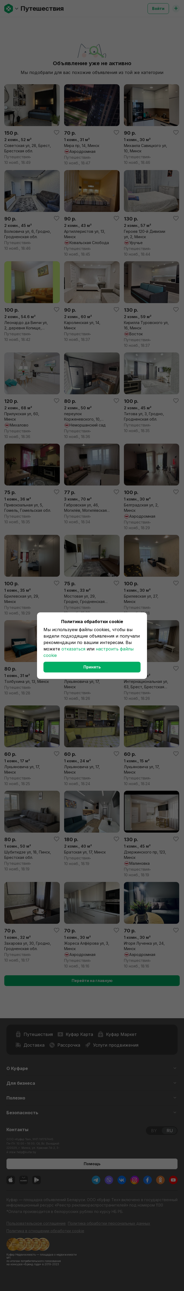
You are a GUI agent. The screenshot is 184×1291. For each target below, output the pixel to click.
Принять (92, 667)
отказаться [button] (73, 649)
